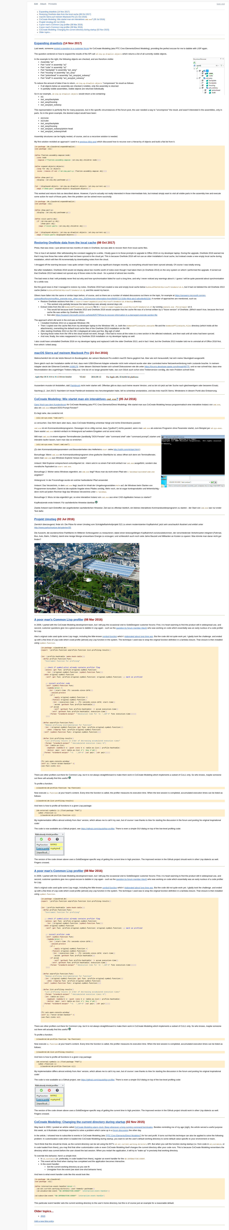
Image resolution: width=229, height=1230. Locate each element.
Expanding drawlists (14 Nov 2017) (54, 12)
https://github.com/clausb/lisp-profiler (97, 828)
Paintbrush (75, 385)
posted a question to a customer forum (71, 48)
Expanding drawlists (48, 43)
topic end (221, 4)
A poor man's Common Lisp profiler (58, 619)
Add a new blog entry (44, 1221)
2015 (43, 1216)
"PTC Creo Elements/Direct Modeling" (123, 1135)
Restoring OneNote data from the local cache (65, 242)
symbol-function (109, 636)
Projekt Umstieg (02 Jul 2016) (52, 22)
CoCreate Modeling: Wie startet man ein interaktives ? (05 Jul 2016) (72, 19)
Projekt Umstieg (45, 518)
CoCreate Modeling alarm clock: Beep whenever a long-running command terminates (114, 1127)
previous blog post (88, 141)
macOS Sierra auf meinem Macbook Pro (61, 352)
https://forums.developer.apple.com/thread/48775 (167, 366)
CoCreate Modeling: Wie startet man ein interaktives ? (76, 399)
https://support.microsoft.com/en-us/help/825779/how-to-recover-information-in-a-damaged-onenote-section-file (106, 315)
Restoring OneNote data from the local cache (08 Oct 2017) (65, 14)
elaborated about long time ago (139, 636)
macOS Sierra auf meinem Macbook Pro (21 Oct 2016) (63, 17)
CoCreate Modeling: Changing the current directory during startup (79, 1121)
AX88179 (73, 366)
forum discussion (120, 1130)
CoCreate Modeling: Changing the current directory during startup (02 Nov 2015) (74, 29)
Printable (52, 4)
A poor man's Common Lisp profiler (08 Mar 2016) (61, 24)
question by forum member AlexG (131, 627)
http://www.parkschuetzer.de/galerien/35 (52, 527)
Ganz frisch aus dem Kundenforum (50, 404)
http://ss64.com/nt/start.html (126, 449)
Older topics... (45, 32)
